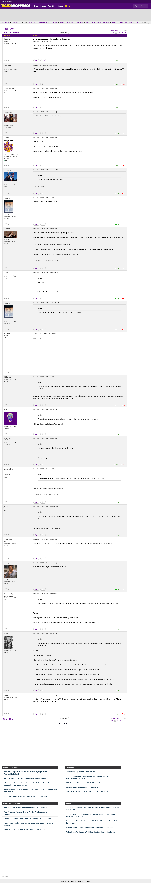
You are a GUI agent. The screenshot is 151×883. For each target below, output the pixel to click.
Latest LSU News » (10, 768)
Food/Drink (123, 22)
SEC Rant (80, 22)
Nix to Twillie (8, 469)
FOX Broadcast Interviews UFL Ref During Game (85, 783)
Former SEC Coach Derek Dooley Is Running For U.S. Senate (27, 819)
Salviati (6, 634)
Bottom (16, 33)
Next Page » (64, 32)
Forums (43, 6)
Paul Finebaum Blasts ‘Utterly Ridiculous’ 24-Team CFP (25, 807)
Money (131, 22)
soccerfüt (7, 138)
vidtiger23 (7, 377)
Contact (81, 881)
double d (7, 273)
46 (43, 60)
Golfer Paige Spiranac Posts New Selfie (81, 772)
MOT (5, 410)
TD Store (68, 6)
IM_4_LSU (7, 439)
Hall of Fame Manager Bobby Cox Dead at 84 (83, 787)
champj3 (7, 39)
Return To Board (64, 724)
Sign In (4, 1)
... (74, 5)
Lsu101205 (7, 229)
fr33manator (8, 112)
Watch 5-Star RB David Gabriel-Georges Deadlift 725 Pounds (89, 792)
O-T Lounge (53, 22)
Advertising (72, 881)
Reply (36, 60)
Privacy (63, 881)
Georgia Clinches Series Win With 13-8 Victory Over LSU (25, 796)
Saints (88, 22)
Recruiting (51, 6)
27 (43, 84)
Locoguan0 (8, 539)
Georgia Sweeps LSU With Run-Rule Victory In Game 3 (25, 778)
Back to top (6, 60)
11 (126, 32)
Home (36, 6)
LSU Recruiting (43, 22)
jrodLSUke (7, 170)
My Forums (6, 22)
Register (10, 1)
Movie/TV (115, 22)
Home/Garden (96, 22)
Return (5, 33)
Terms (88, 881)
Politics (62, 22)
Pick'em (60, 6)
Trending (15, 22)
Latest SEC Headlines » (12, 803)
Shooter (6, 563)
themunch (7, 198)
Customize (144, 22)
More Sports (71, 22)
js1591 (6, 507)
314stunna (7, 65)
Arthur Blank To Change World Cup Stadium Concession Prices (90, 832)
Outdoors (106, 22)
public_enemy (9, 89)
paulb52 (6, 695)
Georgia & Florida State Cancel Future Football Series (24, 830)
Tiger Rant (32, 22)
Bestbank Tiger (9, 594)
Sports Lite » (71, 768)
